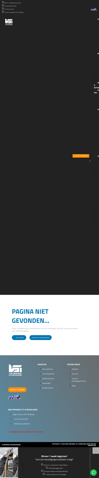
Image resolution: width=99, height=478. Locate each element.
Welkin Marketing (92, 444)
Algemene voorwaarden (11, 444)
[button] (93, 161)
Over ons (95, 231)
